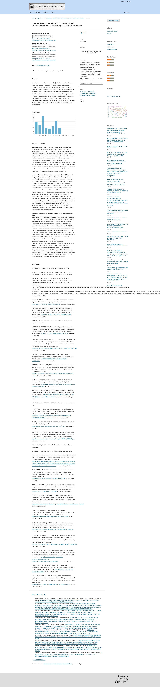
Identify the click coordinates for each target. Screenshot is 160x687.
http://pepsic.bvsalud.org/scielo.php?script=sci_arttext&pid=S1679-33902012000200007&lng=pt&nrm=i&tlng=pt (47, 559)
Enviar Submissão (113, 20)
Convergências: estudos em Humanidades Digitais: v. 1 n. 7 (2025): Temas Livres (67, 601)
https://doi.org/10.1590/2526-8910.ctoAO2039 (54, 333)
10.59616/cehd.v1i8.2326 (42, 66)
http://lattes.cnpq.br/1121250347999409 (44, 50)
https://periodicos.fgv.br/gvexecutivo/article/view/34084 (48, 426)
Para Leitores (110, 44)
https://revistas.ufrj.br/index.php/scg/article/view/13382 (48, 478)
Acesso (129, 1)
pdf (84, 33)
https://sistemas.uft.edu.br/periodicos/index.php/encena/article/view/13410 (54, 348)
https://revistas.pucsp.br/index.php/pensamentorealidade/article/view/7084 (54, 544)
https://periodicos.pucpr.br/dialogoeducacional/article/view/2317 (51, 584)
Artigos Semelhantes (39, 595)
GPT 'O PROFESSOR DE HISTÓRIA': (117, 232)
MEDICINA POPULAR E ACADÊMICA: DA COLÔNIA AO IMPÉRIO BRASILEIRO (117, 238)
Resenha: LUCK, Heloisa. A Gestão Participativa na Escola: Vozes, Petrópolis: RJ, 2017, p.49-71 (117, 154)
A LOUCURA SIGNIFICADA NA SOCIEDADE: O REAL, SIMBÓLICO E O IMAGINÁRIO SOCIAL (117, 190)
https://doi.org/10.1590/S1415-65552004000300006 (56, 314)
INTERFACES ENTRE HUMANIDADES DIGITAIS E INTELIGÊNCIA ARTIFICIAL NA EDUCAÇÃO (117, 225)
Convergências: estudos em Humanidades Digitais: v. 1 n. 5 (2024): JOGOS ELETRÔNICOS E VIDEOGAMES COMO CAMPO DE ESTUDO (66, 655)
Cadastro (123, 1)
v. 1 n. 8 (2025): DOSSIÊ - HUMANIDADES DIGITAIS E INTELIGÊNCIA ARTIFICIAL (64, 18)
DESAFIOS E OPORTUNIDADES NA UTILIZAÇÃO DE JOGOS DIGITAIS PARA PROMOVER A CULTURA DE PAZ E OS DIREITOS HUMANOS (66, 631)
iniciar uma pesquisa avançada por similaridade (57, 664)
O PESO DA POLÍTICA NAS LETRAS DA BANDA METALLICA (117, 219)
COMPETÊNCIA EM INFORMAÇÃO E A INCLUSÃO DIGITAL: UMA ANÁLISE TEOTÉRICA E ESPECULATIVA (67, 641)
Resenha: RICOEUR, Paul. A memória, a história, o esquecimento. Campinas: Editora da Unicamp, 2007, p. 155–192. (117, 182)
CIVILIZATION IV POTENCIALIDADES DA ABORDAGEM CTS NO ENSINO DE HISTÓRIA (64, 600)
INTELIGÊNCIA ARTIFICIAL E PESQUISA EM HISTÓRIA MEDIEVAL (117, 245)
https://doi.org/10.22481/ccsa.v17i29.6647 (44, 491)
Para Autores (110, 47)
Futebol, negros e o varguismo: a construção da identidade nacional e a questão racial (117, 261)
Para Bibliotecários (112, 49)
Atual (30, 12)
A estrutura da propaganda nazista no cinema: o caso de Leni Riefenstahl (117, 211)
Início (33, 18)
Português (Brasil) (112, 31)
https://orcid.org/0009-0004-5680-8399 (41, 38)
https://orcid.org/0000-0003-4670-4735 (41, 48)
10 (42, 660)
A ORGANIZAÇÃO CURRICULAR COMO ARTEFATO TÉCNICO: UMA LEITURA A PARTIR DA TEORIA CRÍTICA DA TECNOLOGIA (67, 625)
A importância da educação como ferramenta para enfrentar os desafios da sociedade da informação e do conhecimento (117, 131)
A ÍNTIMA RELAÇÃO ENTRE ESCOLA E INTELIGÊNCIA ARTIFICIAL (117, 268)
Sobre (53, 12)
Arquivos (37, 12)
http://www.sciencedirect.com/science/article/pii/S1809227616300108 (52, 529)
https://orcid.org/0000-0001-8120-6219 (41, 58)
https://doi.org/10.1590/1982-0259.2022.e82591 (46, 304)
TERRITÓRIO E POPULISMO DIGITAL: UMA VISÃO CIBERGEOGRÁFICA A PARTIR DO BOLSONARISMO (65, 646)
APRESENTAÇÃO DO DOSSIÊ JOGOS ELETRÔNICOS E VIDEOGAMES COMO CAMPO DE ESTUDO (117, 140)
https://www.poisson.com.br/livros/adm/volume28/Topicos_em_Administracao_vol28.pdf (58, 504)
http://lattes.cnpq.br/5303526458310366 (44, 60)
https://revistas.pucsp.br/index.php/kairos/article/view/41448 (50, 517)
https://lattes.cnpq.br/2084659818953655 (44, 40)
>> (44, 660)
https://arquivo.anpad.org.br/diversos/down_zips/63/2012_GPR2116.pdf (53, 439)
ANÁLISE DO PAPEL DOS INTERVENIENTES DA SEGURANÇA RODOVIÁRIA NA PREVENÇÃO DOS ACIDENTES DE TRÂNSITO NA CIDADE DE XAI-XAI (117, 277)
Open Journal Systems (113, 96)
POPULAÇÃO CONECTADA (114, 285)
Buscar (127, 12)
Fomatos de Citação (86, 83)
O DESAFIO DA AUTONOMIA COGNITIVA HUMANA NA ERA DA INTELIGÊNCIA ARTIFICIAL (116, 162)
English (109, 34)
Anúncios (45, 12)
